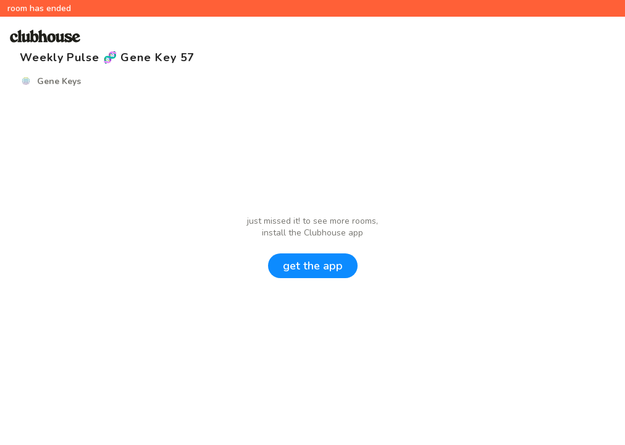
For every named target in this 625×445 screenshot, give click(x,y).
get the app (313, 265)
